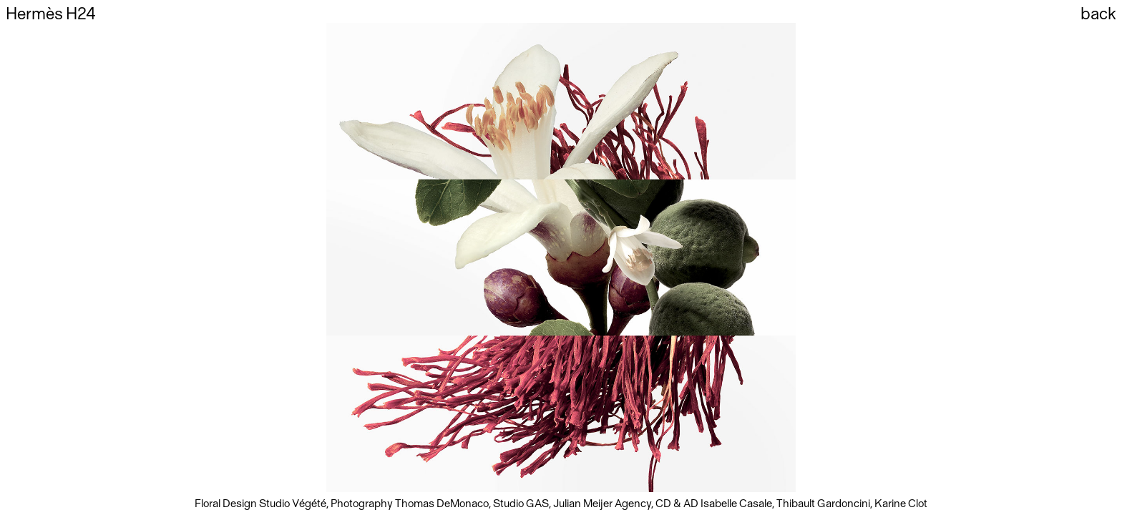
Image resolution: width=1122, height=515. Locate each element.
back (1098, 14)
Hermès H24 (51, 14)
